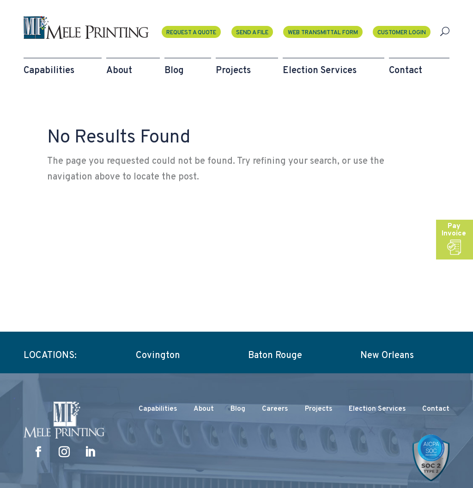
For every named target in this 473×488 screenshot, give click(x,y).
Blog (237, 409)
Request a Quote (191, 33)
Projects (318, 409)
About (204, 409)
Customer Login (401, 33)
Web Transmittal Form (323, 33)
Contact (435, 409)
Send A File (252, 33)
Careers (275, 409)
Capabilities (158, 409)
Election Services (377, 409)
